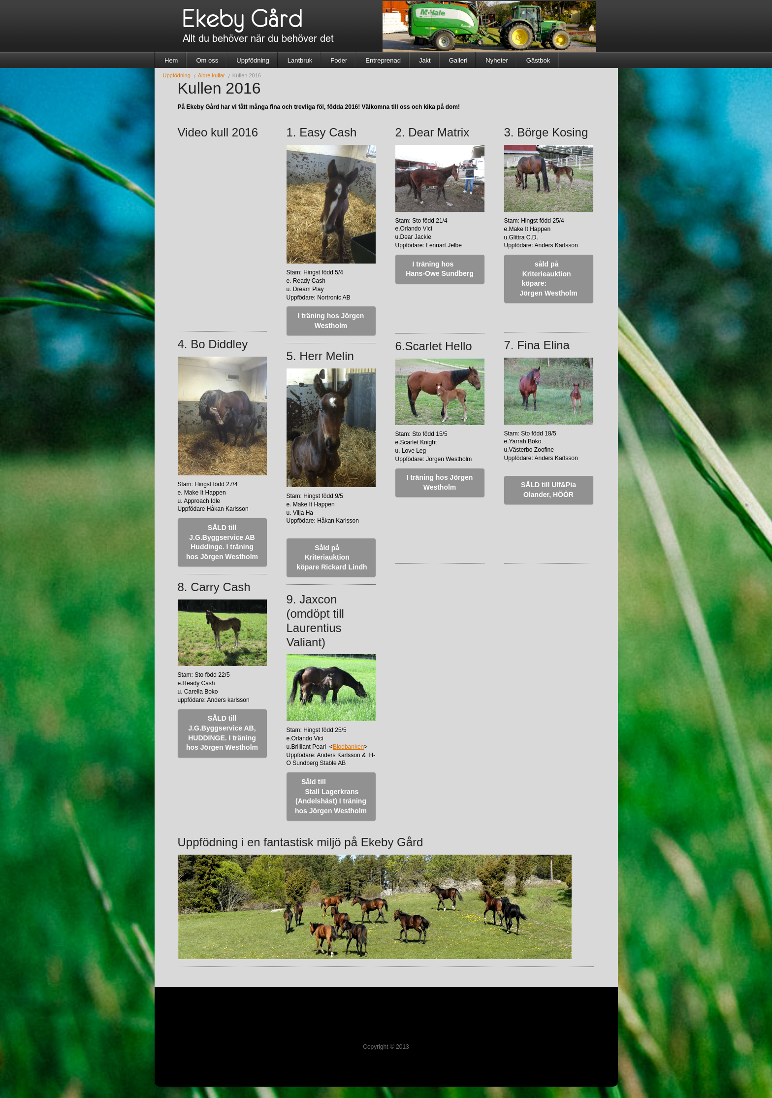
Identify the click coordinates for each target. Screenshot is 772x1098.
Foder (338, 60)
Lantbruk (300, 60)
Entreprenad (383, 60)
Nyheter (496, 60)
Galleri (458, 60)
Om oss (207, 60)
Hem (171, 60)
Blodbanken (348, 746)
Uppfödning (252, 60)
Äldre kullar (211, 75)
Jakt (425, 60)
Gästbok (538, 60)
